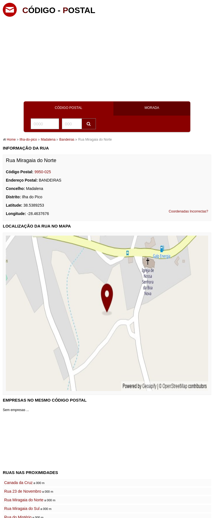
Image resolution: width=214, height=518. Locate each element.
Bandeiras (66, 139)
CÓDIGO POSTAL (68, 108)
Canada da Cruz (18, 482)
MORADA (152, 108)
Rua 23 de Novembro (22, 491)
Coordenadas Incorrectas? (188, 211)
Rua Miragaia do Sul (22, 508)
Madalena (48, 139)
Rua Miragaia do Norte (23, 500)
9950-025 (43, 172)
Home (11, 139)
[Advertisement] (107, 57)
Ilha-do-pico (28, 139)
